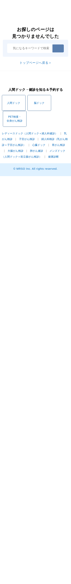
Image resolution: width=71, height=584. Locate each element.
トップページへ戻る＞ (36, 62)
